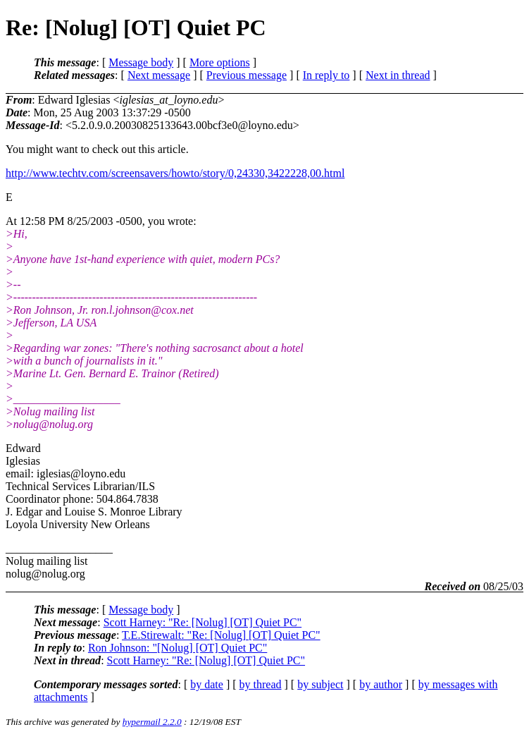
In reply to (326, 75)
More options (219, 62)
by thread (260, 684)
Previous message (246, 75)
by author (380, 684)
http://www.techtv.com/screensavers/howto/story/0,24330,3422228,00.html (175, 173)
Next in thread (398, 75)
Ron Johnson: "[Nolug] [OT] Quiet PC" (177, 648)
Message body (140, 62)
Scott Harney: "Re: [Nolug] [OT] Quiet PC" (202, 622)
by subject (320, 684)
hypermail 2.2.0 (152, 721)
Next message (158, 75)
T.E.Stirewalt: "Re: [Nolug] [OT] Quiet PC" (221, 635)
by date (206, 684)
